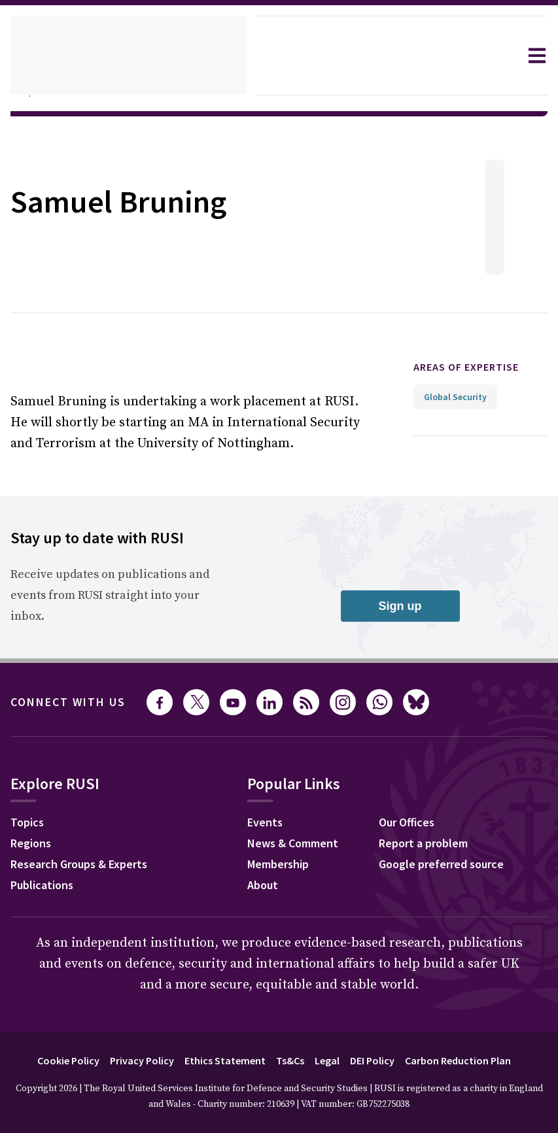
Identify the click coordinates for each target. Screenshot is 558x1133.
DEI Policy (378, 1060)
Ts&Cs (289, 1060)
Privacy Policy (131, 1060)
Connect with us (75, 702)
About (271, 886)
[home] (128, 55)
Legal (329, 1060)
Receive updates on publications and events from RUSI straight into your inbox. (106, 595)
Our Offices (418, 823)
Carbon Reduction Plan (473, 1060)
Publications (45, 886)
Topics (29, 823)
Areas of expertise (477, 367)
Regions (33, 844)
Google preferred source (454, 865)
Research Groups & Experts (88, 865)
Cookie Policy (51, 1060)
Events (273, 823)
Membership (289, 865)
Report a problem (434, 844)
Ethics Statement (219, 1060)
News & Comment (304, 844)
